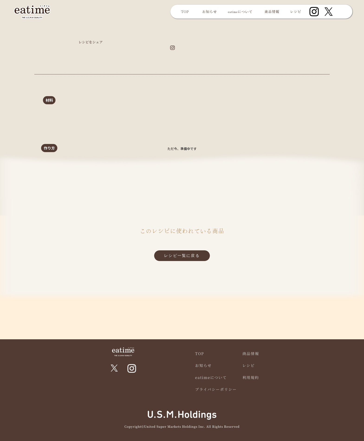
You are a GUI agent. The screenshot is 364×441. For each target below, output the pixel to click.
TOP (185, 11)
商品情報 (271, 11)
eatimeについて (240, 11)
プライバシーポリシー (216, 389)
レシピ (295, 11)
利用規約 (250, 377)
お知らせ (209, 11)
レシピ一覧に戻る (182, 256)
